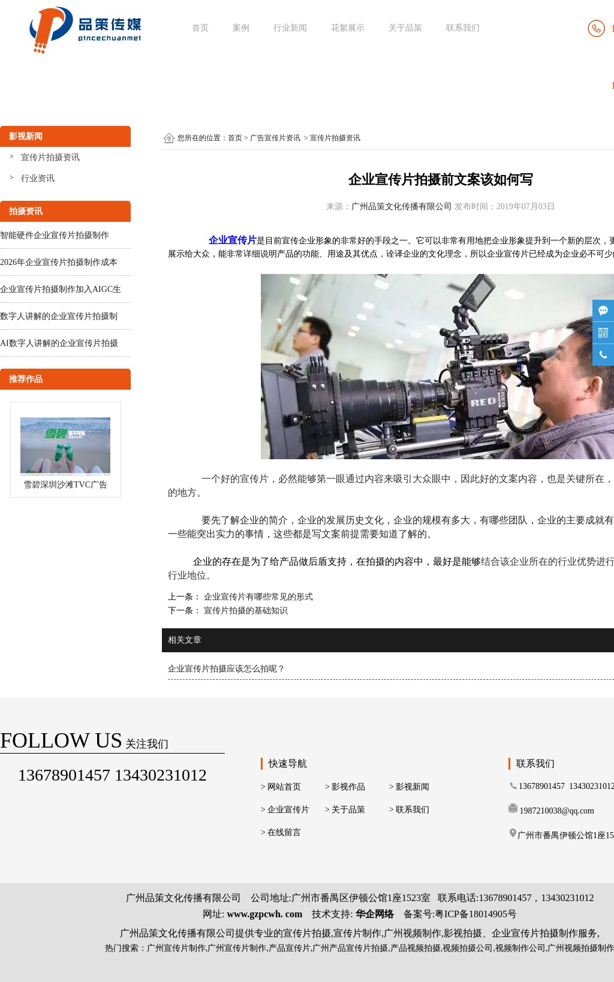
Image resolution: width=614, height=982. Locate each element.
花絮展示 (348, 27)
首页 (200, 27)
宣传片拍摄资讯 (50, 157)
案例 (241, 27)
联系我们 (463, 27)
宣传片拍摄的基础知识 (244, 610)
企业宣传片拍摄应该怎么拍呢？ (226, 668)
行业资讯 (38, 178)
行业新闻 (290, 27)
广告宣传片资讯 (275, 138)
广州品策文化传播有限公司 (401, 206)
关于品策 (405, 27)
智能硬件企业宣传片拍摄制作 (54, 235)
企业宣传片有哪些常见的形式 (257, 596)
